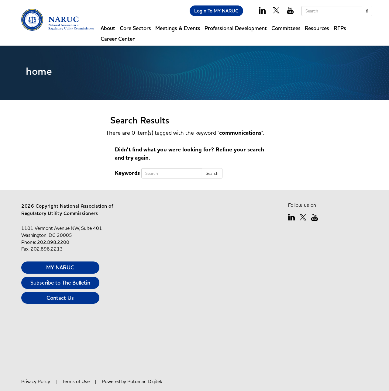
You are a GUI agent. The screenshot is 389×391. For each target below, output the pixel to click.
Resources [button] (317, 28)
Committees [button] (286, 28)
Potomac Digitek (144, 381)
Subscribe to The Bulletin (60, 282)
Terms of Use (76, 381)
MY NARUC (60, 267)
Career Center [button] (118, 38)
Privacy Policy (35, 381)
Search (212, 173)
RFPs (340, 28)
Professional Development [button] (236, 28)
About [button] (108, 28)
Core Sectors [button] (135, 28)
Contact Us (60, 297)
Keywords (127, 173)
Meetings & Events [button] (177, 28)
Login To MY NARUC (216, 11)
